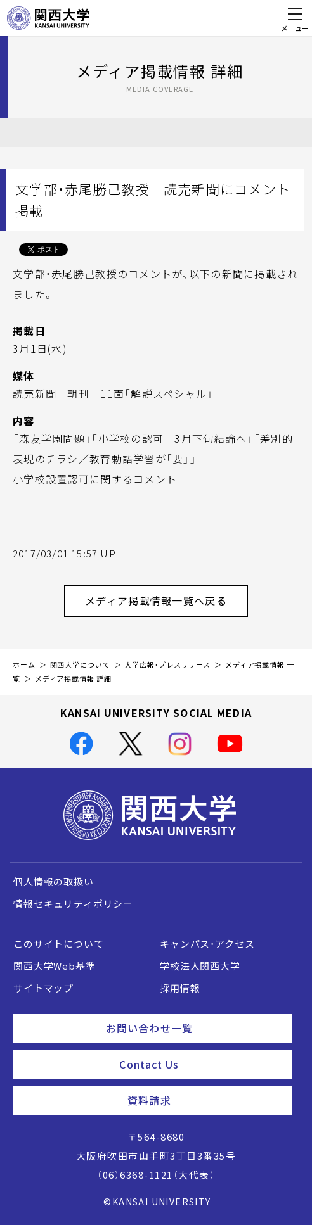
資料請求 (204, 1100)
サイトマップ (43, 988)
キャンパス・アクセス (207, 944)
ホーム (24, 664)
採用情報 (180, 988)
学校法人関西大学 (200, 966)
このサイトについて (58, 944)
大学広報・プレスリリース (167, 664)
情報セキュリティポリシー (73, 904)
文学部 (29, 273)
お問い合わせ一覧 (194, 1028)
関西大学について (80, 664)
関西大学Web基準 (54, 966)
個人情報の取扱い (53, 882)
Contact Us (200, 1064)
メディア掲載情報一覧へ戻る (166, 600)
